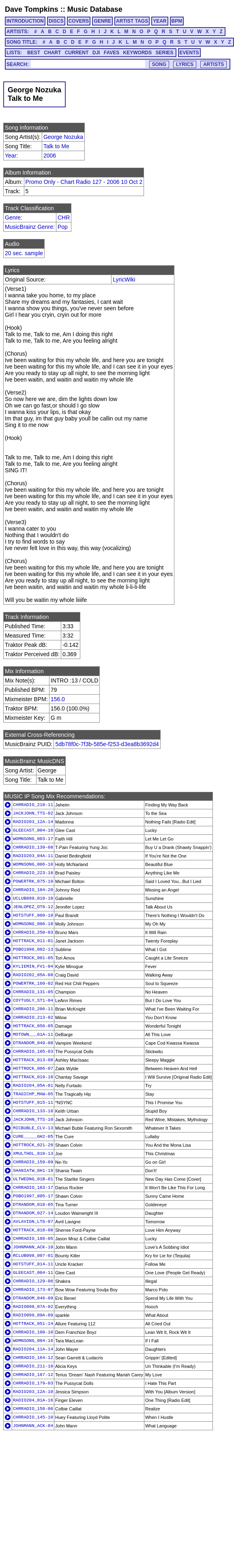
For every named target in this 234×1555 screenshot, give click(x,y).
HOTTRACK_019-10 (33, 1077)
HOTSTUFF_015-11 (33, 1102)
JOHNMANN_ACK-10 (33, 1247)
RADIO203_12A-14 (33, 821)
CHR (64, 217)
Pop (63, 227)
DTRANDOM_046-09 (33, 1298)
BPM (177, 21)
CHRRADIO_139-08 (33, 847)
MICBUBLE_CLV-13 (33, 1128)
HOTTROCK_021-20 (33, 1145)
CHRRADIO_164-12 (33, 1357)
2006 (49, 155)
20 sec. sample (24, 253)
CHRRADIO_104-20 (33, 889)
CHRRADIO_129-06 (33, 1281)
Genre (13, 217)
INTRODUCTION (25, 21)
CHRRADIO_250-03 (33, 932)
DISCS (56, 21)
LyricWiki (124, 279)
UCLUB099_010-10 (33, 898)
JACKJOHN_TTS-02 (33, 813)
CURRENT (77, 52)
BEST (33, 52)
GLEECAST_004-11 (33, 1272)
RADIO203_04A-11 (33, 855)
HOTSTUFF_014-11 (33, 1264)
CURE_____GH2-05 (33, 1136)
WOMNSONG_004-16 (33, 1340)
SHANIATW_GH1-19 (33, 1170)
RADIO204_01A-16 (33, 1400)
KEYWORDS (137, 52)
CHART (52, 52)
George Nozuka (63, 137)
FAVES (111, 52)
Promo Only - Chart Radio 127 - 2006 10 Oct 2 (84, 182)
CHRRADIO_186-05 (33, 1238)
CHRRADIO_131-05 (33, 992)
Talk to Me (56, 146)
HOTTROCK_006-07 (33, 1068)
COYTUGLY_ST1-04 (33, 1000)
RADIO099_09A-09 (33, 1315)
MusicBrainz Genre (29, 227)
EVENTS (189, 52)
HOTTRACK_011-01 (33, 941)
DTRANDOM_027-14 (33, 1213)
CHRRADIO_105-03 (33, 1051)
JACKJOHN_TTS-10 (33, 1119)
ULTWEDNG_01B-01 (33, 1179)
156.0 (58, 699)
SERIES (165, 52)
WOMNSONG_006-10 (33, 864)
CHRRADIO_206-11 (33, 1009)
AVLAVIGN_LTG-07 (33, 1221)
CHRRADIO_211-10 (33, 1366)
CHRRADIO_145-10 (33, 1417)
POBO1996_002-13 (33, 949)
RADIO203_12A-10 (33, 1391)
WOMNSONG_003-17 (33, 838)
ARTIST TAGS (132, 21)
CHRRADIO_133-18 (33, 1111)
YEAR (159, 21)
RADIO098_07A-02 (33, 1306)
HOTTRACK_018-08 (33, 1230)
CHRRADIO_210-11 (33, 804)
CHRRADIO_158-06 (33, 1408)
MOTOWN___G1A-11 (33, 1034)
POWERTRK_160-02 (33, 983)
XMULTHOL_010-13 (33, 1153)
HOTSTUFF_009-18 (33, 915)
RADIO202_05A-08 (33, 975)
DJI (96, 52)
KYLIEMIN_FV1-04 (33, 966)
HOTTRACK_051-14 (33, 1323)
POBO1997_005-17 (33, 1196)
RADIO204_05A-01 (33, 1085)
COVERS (79, 21)
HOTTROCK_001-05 (33, 958)
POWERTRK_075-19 (33, 881)
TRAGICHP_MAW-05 (33, 1094)
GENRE (102, 21)
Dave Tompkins (31, 9)
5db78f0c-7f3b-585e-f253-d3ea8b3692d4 (107, 744)
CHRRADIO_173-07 (33, 1289)
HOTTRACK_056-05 (33, 1026)
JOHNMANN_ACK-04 (33, 1425)
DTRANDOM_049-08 (33, 1043)
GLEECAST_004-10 (33, 830)
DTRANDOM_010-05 (33, 1204)
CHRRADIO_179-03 (33, 1383)
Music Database (94, 9)
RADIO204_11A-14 (33, 1349)
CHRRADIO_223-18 (33, 872)
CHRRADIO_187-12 (33, 1374)
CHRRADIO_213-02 (33, 1017)
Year (10, 155)
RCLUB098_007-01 (33, 1255)
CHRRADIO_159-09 (33, 1162)
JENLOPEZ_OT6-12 (33, 906)
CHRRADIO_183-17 (33, 1187)
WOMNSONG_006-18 (33, 923)
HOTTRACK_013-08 (33, 1060)
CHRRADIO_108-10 (33, 1332)
